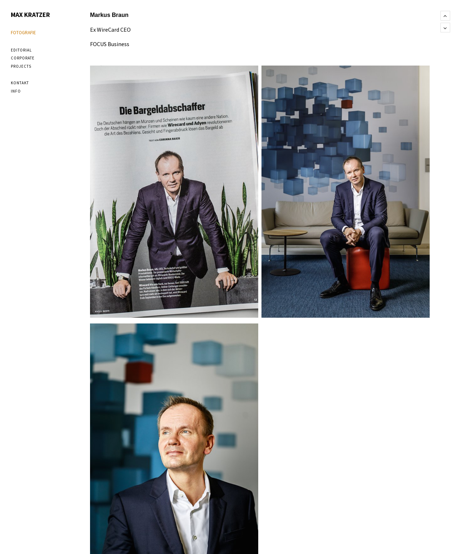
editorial (21, 50)
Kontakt (20, 82)
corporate (23, 58)
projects (21, 66)
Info (16, 91)
